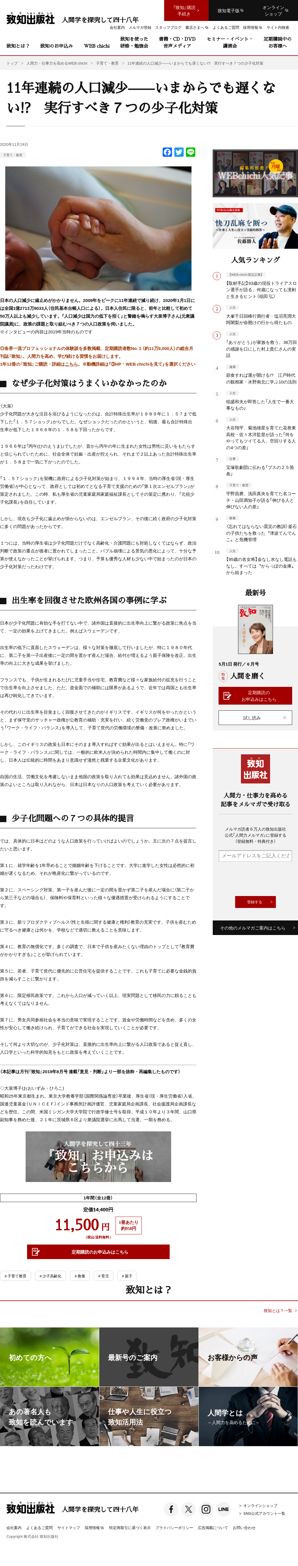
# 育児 (103, 1276)
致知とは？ (18, 45)
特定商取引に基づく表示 (130, 1527)
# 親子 (127, 1276)
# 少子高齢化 (50, 1276)
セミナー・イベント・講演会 (230, 42)
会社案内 (14, 1527)
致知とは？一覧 (278, 1310)
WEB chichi (96, 45)
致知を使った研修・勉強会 (134, 42)
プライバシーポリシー (174, 1527)
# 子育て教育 (15, 1276)
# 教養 (79, 1276)
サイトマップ (68, 1527)
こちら (71, 364)
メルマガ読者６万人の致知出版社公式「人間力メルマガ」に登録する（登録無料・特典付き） (255, 835)
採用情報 (94, 1528)
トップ (12, 63)
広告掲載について (213, 1527)
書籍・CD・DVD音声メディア (177, 42)
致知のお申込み (56, 45)
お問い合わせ (244, 1527)
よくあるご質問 (39, 1527)
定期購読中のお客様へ (278, 42)
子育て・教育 (12, 154)
